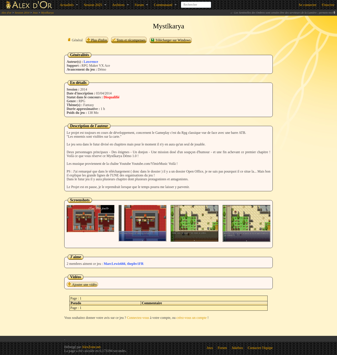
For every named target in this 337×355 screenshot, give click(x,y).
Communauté (163, 5)
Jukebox (237, 348)
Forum (139, 5)
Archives (118, 5)
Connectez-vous (138, 318)
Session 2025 (93, 5)
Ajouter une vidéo (82, 284)
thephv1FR (135, 263)
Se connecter (307, 5)
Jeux (35, 12)
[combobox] (196, 3)
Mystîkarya (47, 12)
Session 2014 (22, 12)
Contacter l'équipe (260, 348)
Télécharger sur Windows (171, 40)
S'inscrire (328, 5)
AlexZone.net (91, 347)
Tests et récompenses (129, 40)
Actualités (67, 5)
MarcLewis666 (114, 263)
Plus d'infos (97, 40)
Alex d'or (6, 12)
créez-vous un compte (191, 318)
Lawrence (91, 61)
